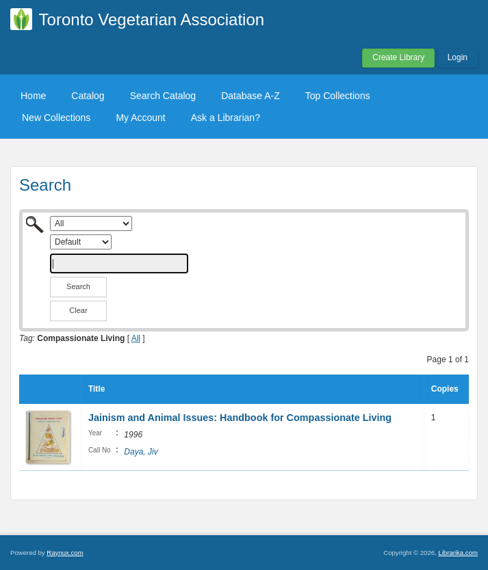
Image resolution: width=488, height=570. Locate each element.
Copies (445, 389)
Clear (78, 310)
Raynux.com (65, 552)
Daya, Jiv (140, 452)
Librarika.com (458, 552)
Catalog (87, 95)
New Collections (56, 117)
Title (96, 389)
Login (457, 57)
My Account (140, 117)
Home (33, 95)
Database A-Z (250, 95)
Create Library (398, 57)
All (135, 338)
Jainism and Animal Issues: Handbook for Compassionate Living (239, 417)
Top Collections (337, 95)
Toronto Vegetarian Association (152, 19)
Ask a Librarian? (225, 117)
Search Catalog (163, 95)
